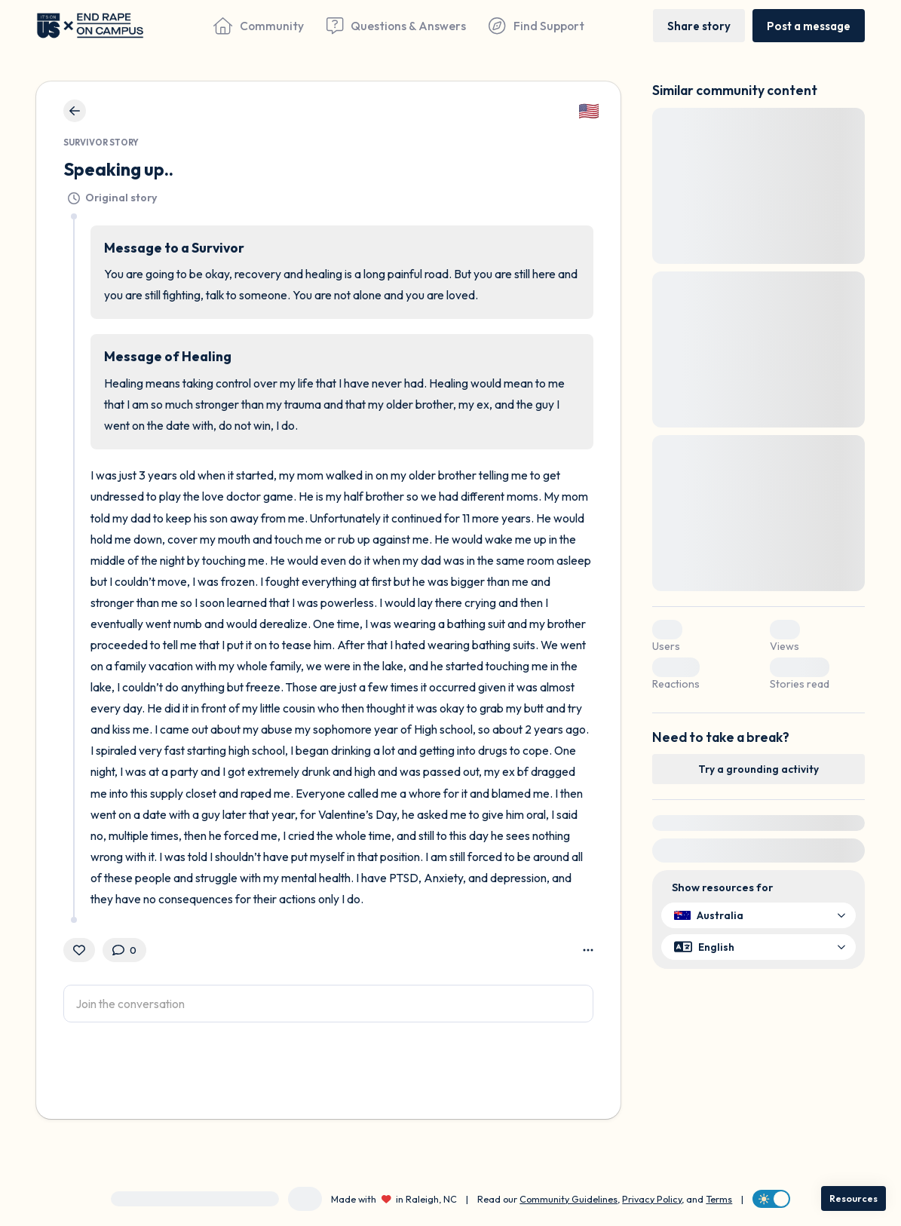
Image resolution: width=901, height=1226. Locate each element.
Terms (719, 1199)
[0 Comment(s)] (124, 950)
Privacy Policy (652, 1199)
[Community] (259, 25)
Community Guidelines (568, 1199)
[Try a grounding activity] (758, 769)
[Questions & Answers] (396, 25)
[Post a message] (808, 25)
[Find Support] (536, 25)
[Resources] (853, 1198)
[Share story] (699, 25)
